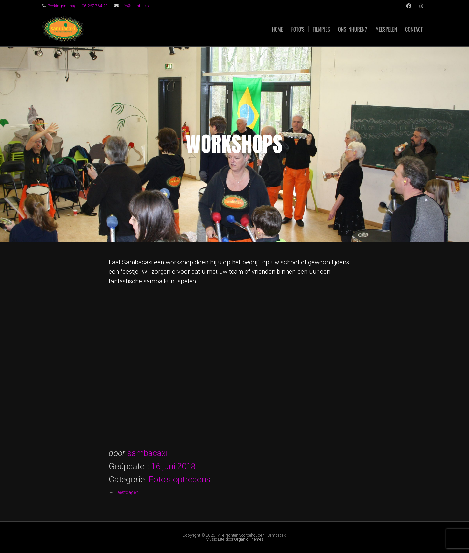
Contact (414, 29)
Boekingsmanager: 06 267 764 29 (77, 5)
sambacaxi (147, 453)
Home (277, 29)
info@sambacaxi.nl (138, 5)
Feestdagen (126, 492)
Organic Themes (248, 539)
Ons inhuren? (352, 29)
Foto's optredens (180, 479)
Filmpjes (321, 29)
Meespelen (386, 29)
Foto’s (297, 29)
